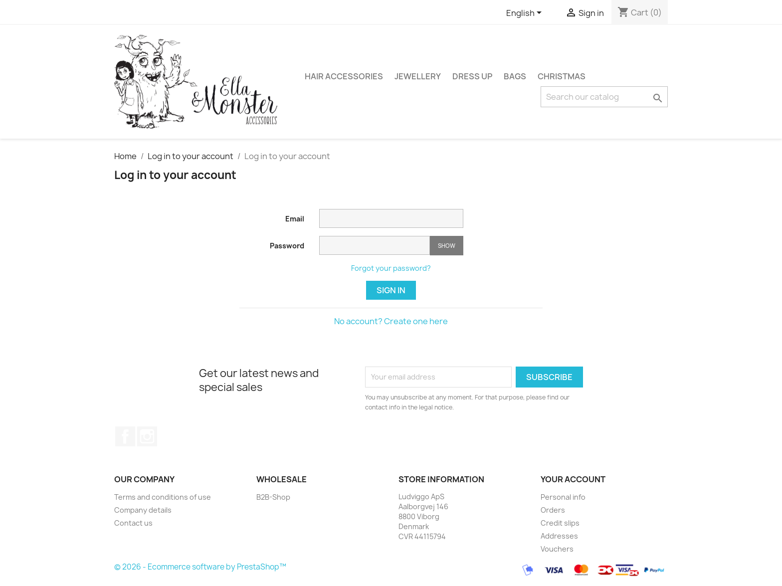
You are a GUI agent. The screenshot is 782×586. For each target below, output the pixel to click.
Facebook (125, 436)
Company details (143, 510)
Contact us (133, 523)
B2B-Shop (273, 497)
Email (294, 218)
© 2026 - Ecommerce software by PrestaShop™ (200, 567)
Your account (573, 479)
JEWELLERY (417, 76)
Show (446, 245)
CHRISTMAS (562, 76)
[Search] (604, 96)
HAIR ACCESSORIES (344, 76)
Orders (553, 510)
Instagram (147, 436)
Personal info (563, 497)
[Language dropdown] (525, 13)
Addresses (559, 536)
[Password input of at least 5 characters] (374, 245)
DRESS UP (472, 76)
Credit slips (560, 523)
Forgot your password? (391, 268)
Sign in (391, 290)
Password (287, 245)
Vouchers (557, 549)
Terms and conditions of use (162, 497)
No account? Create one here (391, 321)
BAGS (515, 76)
